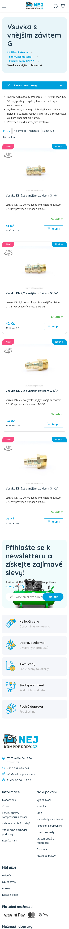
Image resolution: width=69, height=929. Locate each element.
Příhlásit (53, 596)
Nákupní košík (10, 894)
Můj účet (7, 875)
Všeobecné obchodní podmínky (14, 832)
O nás (5, 806)
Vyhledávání (44, 800)
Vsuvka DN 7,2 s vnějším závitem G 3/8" (32, 391)
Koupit (54, 228)
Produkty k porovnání (49, 825)
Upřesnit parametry (34, 85)
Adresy (6, 888)
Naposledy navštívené (50, 819)
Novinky (41, 806)
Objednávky (9, 881)
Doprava (42, 849)
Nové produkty (45, 832)
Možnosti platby (46, 855)
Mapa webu (9, 800)
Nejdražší (34, 130)
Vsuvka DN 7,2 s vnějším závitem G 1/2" (32, 488)
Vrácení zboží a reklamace (45, 840)
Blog (39, 812)
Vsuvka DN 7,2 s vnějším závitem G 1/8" (32, 195)
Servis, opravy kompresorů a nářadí (14, 815)
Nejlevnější (20, 130)
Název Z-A (9, 137)
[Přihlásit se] (24, 597)
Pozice (7, 131)
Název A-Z (48, 130)
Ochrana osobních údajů (16, 823)
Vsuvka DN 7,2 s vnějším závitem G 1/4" (32, 293)
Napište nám (9, 840)
